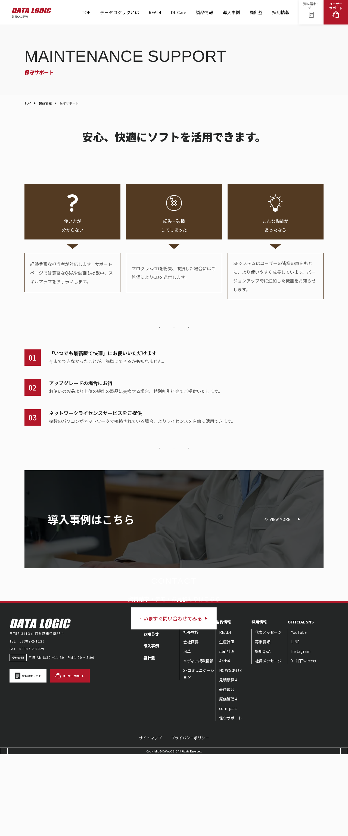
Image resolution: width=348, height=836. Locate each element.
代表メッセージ (268, 713)
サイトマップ (150, 819)
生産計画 (226, 723)
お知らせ (151, 715)
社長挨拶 (190, 713)
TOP (86, 12)
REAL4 (155, 14)
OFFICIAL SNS (301, 703)
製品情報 (204, 14)
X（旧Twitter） (304, 742)
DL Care (178, 14)
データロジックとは (119, 12)
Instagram (300, 732)
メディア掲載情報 (198, 742)
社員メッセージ (268, 742)
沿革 (187, 732)
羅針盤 (256, 14)
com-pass (228, 789)
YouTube (299, 713)
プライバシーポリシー (190, 819)
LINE (295, 723)
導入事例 (231, 12)
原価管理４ (228, 780)
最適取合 (226, 770)
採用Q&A (263, 732)
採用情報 (281, 14)
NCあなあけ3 (230, 751)
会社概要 (190, 723)
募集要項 (262, 723)
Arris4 (224, 742)
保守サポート (230, 799)
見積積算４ (228, 761)
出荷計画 (226, 732)
